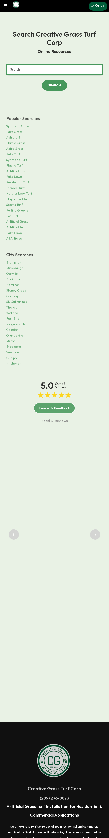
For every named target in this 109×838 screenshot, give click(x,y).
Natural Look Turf (19, 206)
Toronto (69, 749)
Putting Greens (17, 222)
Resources (67, 793)
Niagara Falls (15, 336)
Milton (10, 353)
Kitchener (13, 376)
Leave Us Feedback (54, 419)
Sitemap (82, 793)
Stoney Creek (16, 303)
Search (63, 788)
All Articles (14, 250)
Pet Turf (12, 228)
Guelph (11, 370)
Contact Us (48, 788)
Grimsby (12, 308)
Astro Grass (14, 161)
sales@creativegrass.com (49, 805)
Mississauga (14, 280)
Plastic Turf (14, 178)
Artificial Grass (17, 234)
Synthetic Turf (16, 172)
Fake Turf (13, 166)
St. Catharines (16, 314)
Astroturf (13, 150)
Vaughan (12, 364)
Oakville (12, 286)
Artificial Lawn (16, 183)
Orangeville (14, 347)
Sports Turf (14, 217)
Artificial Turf (16, 239)
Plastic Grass (15, 155)
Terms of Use (29, 793)
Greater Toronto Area (25, 744)
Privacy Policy (49, 793)
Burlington (14, 291)
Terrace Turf (15, 200)
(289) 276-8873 (54, 698)
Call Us (97, 5)
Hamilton (13, 297)
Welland (12, 325)
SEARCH (54, 85)
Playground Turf (18, 211)
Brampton (13, 274)
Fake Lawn (14, 189)
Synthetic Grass (17, 138)
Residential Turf (17, 194)
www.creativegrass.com (79, 805)
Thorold (12, 319)
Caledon (12, 342)
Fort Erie (12, 331)
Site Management (54, 825)
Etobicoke (13, 359)
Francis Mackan (54, 481)
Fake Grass (14, 144)
